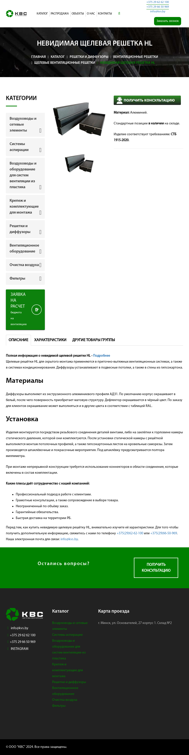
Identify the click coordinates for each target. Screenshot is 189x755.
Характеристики (50, 340)
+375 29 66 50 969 (157, 6)
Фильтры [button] (17, 279)
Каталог (42, 13)
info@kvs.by (157, 11)
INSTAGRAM (19, 649)
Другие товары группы (93, 340)
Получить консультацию (156, 568)
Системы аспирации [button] (19, 147)
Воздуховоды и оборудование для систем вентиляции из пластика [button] (23, 175)
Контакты (105, 13)
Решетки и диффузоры (69, 682)
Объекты (78, 13)
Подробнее (101, 356)
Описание (18, 340)
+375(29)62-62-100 (130, 533)
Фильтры (58, 706)
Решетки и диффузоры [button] (20, 229)
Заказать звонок (168, 21)
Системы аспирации (67, 635)
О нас (91, 13)
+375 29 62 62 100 (157, 2)
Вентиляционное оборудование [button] (24, 248)
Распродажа (60, 13)
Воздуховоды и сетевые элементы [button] (23, 125)
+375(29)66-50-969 (163, 533)
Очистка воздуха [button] (24, 265)
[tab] (25, 124)
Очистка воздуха (64, 700)
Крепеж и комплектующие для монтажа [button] (24, 207)
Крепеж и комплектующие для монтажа (67, 670)
